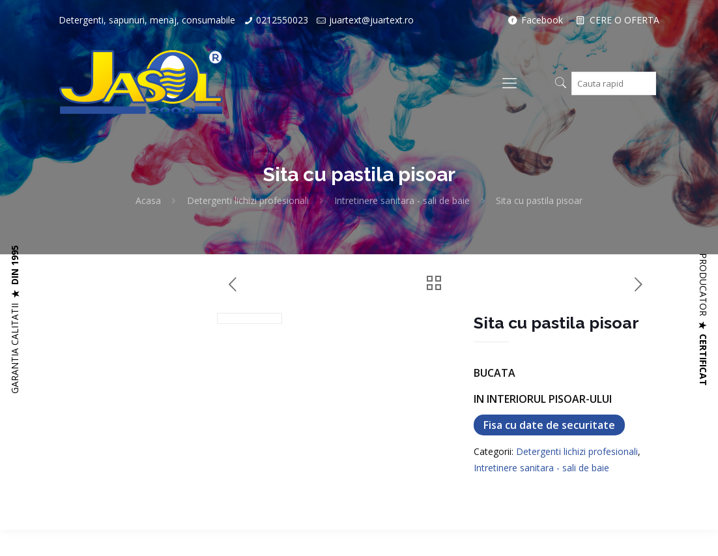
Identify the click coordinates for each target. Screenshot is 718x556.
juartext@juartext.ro (371, 20)
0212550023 (282, 20)
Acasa (148, 200)
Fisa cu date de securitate (549, 425)
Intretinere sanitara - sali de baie (402, 200)
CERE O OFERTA (616, 20)
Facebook (534, 20)
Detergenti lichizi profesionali (248, 200)
